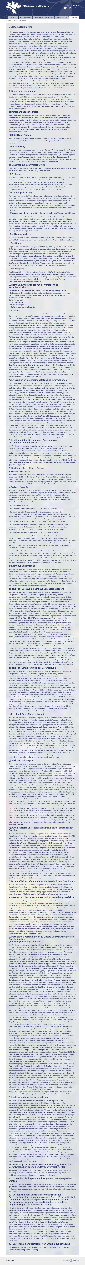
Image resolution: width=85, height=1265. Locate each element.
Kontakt (74, 17)
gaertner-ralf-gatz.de (27, 307)
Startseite (13, 17)
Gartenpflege (38, 17)
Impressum (76, 1260)
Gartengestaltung (25, 17)
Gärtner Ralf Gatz (62, 17)
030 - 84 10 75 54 (72, 5)
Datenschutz (66, 1260)
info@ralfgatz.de (71, 8)
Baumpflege (49, 17)
